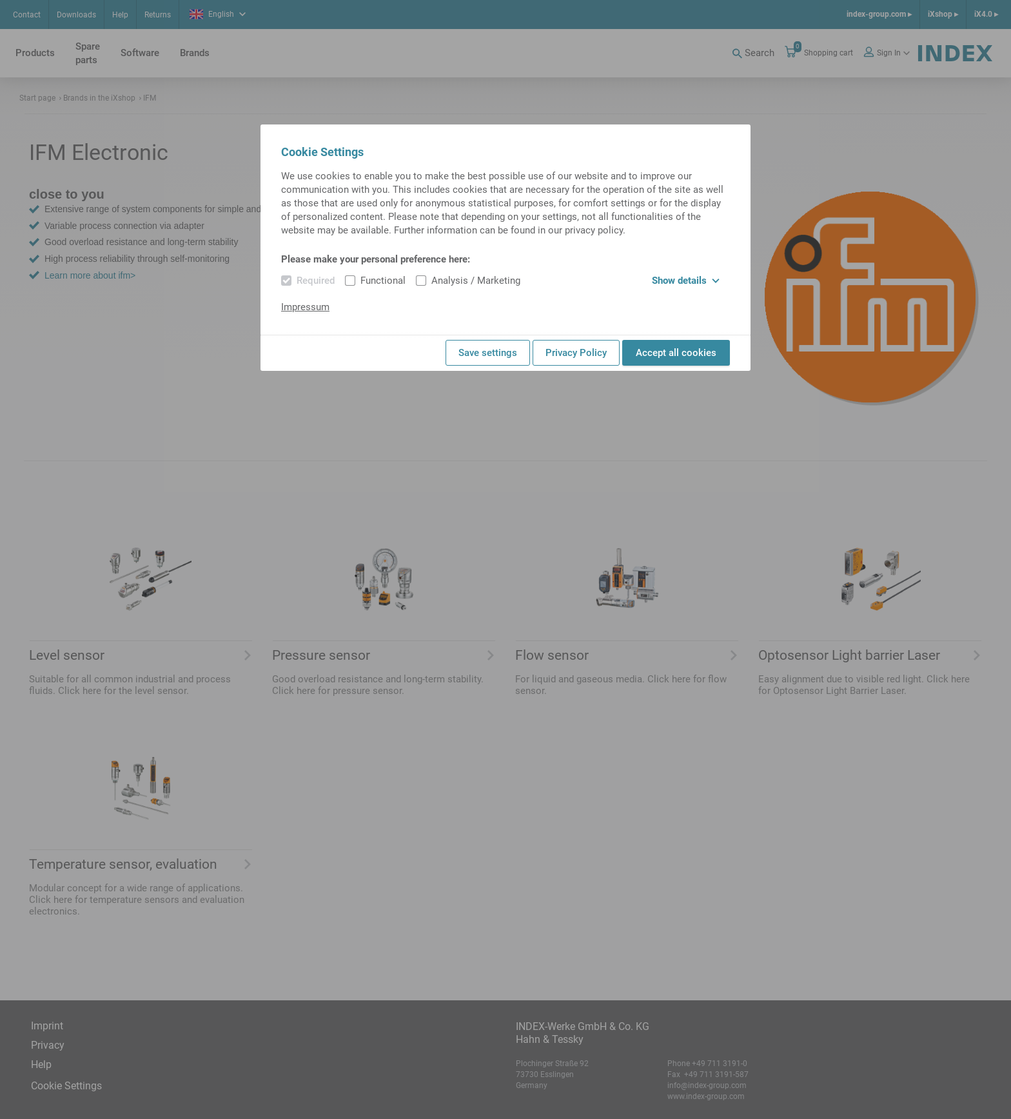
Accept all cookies (676, 353)
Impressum (305, 307)
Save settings (487, 353)
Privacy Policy (576, 353)
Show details (686, 280)
